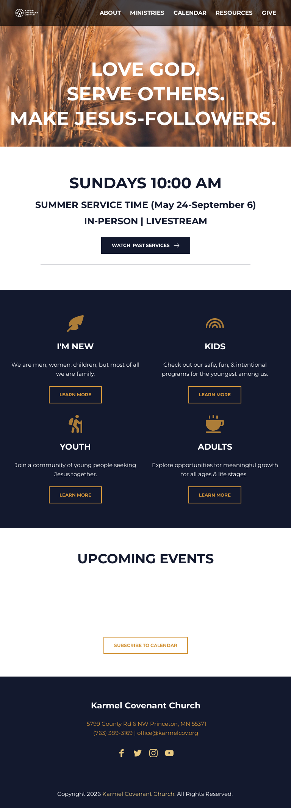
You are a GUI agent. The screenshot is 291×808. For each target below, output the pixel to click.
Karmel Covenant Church (145, 705)
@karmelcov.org (175, 732)
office (144, 732)
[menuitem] (110, 12)
